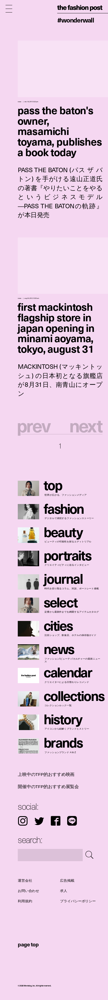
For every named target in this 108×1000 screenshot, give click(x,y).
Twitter (39, 821)
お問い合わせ (28, 891)
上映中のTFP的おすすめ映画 (46, 774)
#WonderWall (75, 20)
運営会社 (25, 880)
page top (28, 944)
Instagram (23, 821)
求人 (63, 891)
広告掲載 (67, 880)
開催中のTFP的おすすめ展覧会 (48, 786)
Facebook (56, 821)
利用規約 (25, 901)
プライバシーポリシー (78, 901)
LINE (72, 821)
